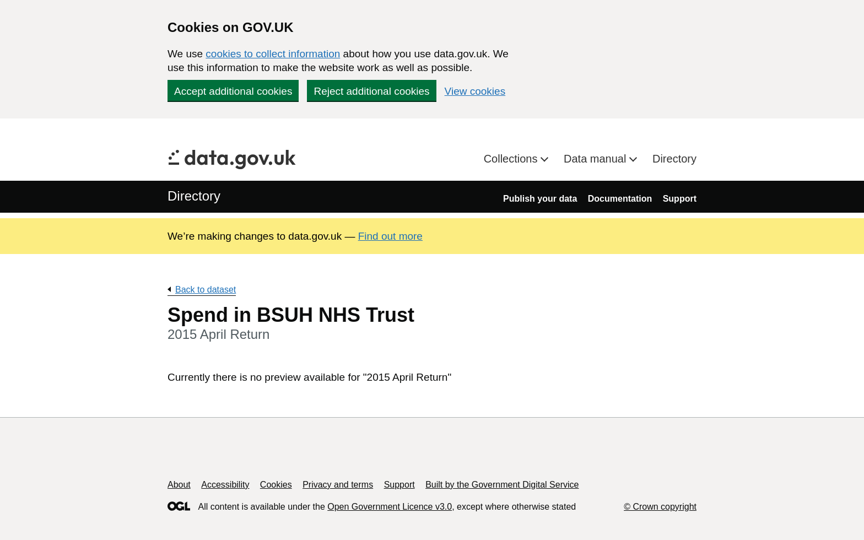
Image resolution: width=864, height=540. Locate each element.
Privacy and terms (338, 484)
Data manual (596, 159)
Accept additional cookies (233, 91)
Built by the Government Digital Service (502, 484)
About (179, 484)
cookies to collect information (273, 54)
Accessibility (225, 484)
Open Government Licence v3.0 (389, 506)
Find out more (390, 236)
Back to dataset (205, 289)
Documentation (620, 198)
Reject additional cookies (371, 91)
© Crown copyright (660, 506)
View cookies (475, 91)
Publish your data (540, 198)
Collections (512, 159)
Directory (674, 159)
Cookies (276, 484)
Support (679, 198)
